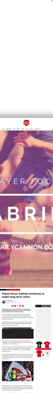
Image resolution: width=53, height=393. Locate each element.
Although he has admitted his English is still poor (12, 334)
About (27, 122)
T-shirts (22, 122)
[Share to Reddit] (20, 300)
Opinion (18, 122)
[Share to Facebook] (12, 300)
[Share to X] (15, 300)
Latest (3, 122)
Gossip (14, 122)
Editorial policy (37, 122)
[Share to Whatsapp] (18, 300)
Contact (31, 122)
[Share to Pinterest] (23, 300)
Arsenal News (8, 122)
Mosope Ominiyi (9, 294)
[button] (51, 122)
